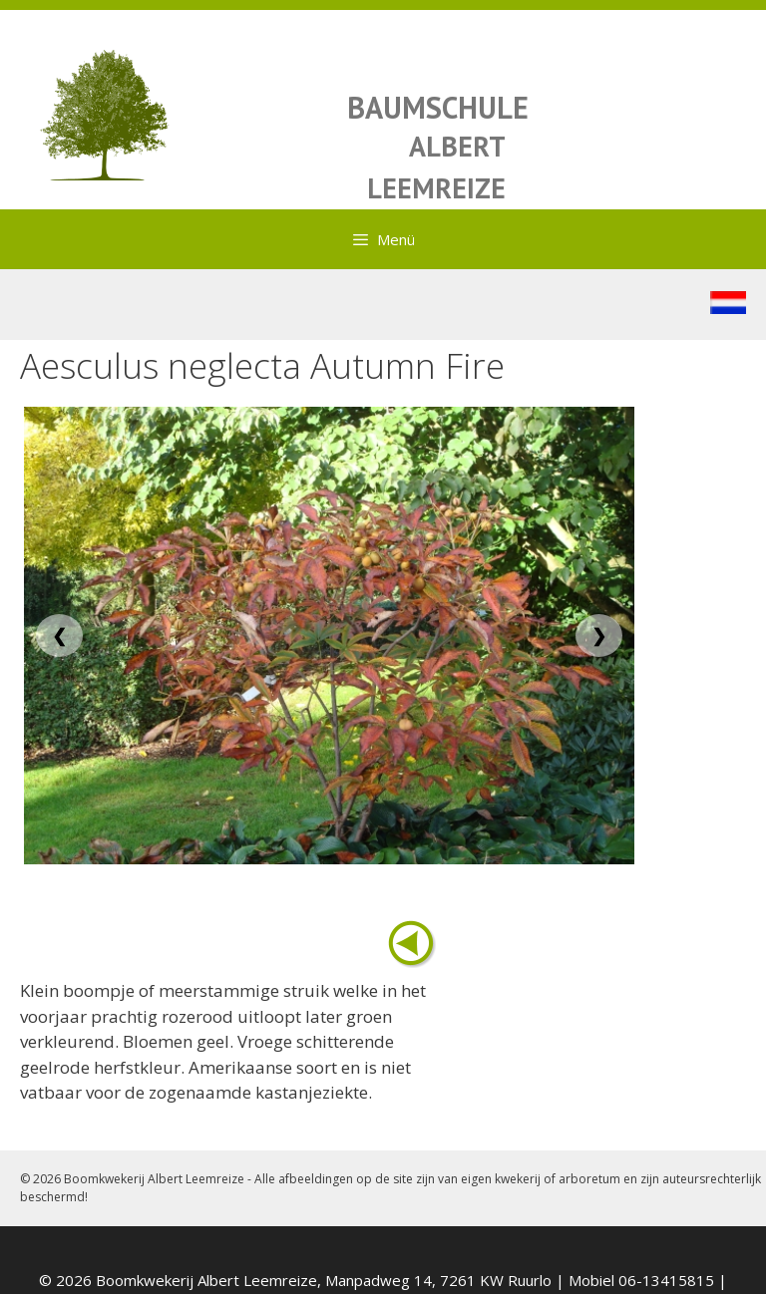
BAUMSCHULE (438, 107)
